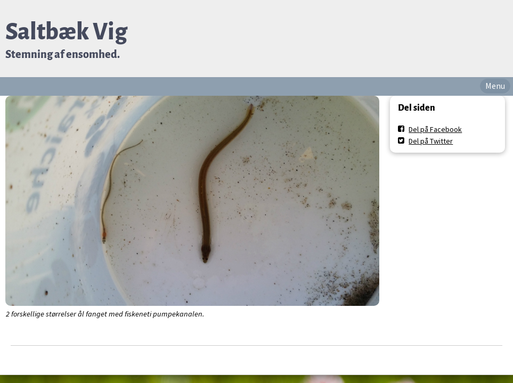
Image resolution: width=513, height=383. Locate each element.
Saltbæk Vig (66, 31)
